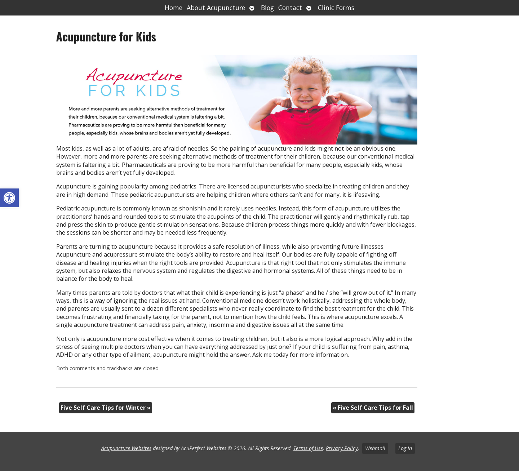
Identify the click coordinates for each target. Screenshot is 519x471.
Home (173, 7)
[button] (9, 197)
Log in (405, 448)
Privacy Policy (342, 448)
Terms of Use (308, 448)
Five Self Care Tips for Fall (373, 408)
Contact (290, 7)
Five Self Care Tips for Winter (106, 408)
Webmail (375, 448)
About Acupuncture (216, 7)
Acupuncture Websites (126, 448)
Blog (267, 7)
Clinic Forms (336, 7)
